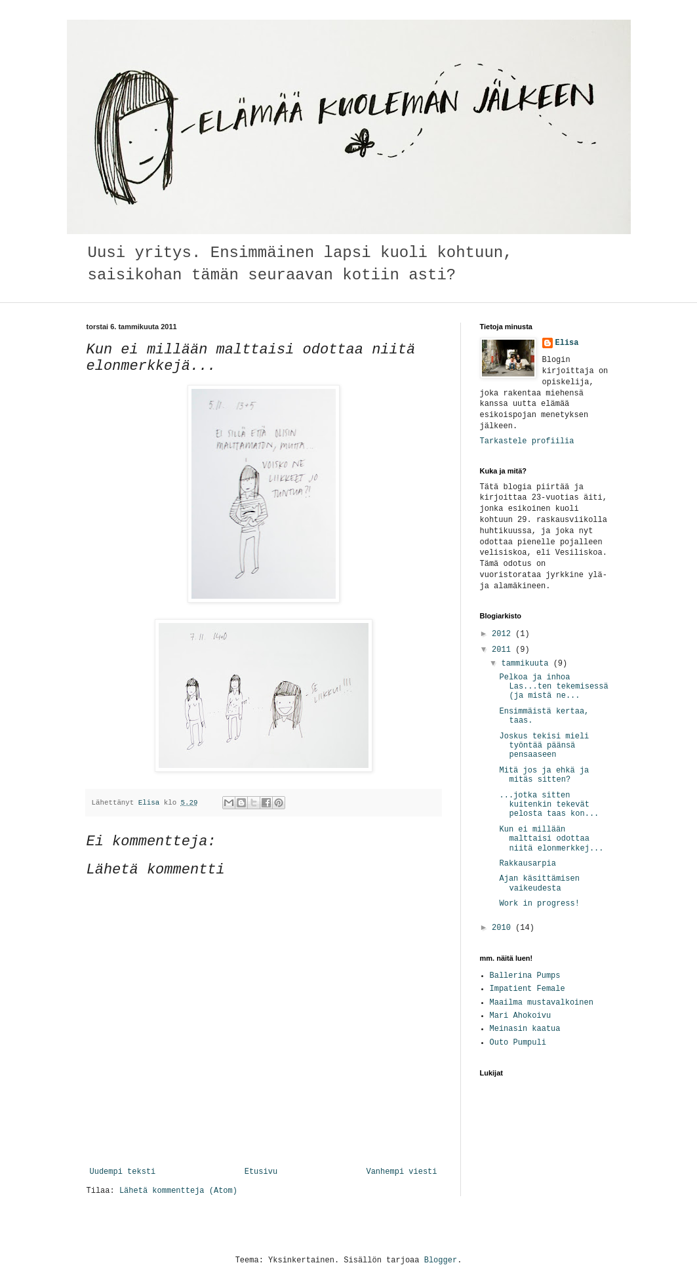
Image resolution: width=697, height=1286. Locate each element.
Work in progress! (539, 903)
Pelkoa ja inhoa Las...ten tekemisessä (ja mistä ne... (553, 687)
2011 (503, 649)
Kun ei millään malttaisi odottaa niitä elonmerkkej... (551, 839)
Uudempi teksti (123, 1171)
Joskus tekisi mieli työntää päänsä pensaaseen (544, 746)
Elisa (567, 343)
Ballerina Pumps (525, 975)
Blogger (440, 1260)
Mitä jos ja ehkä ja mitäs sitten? (544, 775)
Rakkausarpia (527, 863)
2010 (503, 928)
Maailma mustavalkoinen (541, 1002)
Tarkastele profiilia (527, 441)
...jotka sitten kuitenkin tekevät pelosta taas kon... (549, 805)
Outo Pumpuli (518, 1042)
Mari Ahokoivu (520, 1015)
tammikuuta (527, 663)
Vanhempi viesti (401, 1171)
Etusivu (261, 1171)
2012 (503, 634)
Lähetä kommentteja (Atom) (178, 1191)
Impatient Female (527, 989)
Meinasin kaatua (525, 1029)
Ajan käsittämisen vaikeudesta (539, 883)
